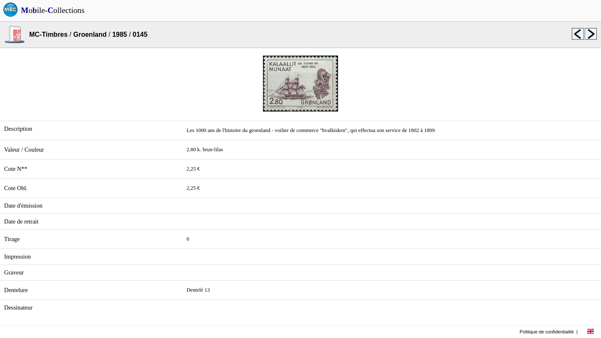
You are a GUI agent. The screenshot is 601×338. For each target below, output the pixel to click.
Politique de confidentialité (547, 331)
